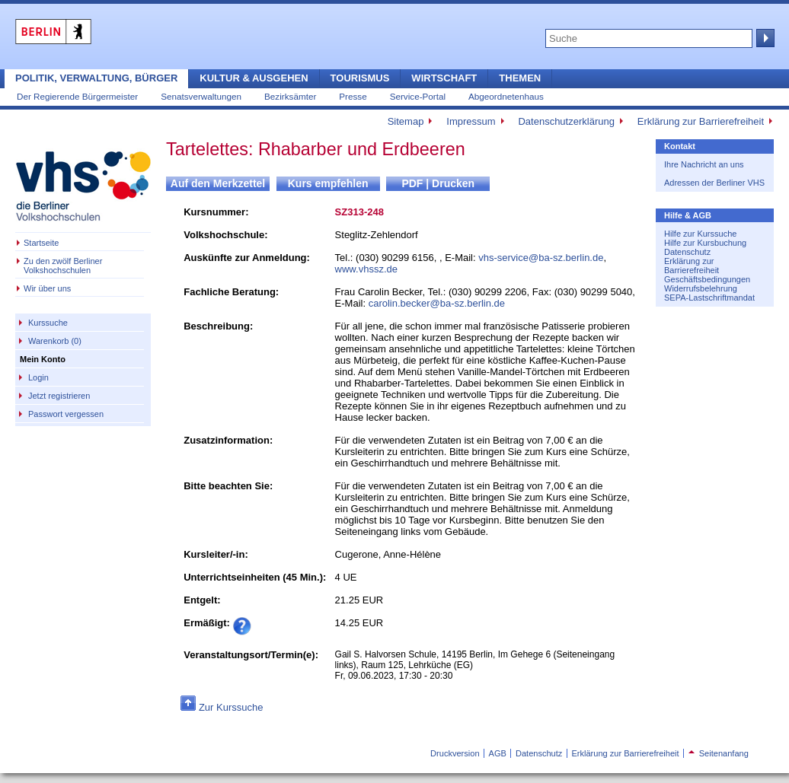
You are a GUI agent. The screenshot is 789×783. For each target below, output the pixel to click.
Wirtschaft (444, 78)
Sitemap (406, 121)
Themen (520, 78)
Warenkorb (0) (54, 340)
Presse (352, 96)
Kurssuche (48, 322)
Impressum (470, 121)
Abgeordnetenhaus (506, 96)
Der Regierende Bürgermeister (77, 96)
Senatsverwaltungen (201, 96)
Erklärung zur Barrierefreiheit (700, 121)
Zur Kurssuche (231, 707)
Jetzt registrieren (59, 395)
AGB (497, 753)
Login (38, 377)
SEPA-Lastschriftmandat (709, 297)
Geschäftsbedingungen (707, 279)
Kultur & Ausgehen (254, 78)
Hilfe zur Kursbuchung (705, 242)
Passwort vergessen (66, 414)
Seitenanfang (718, 753)
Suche (763, 38)
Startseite (41, 242)
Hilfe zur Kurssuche (700, 233)
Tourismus (360, 78)
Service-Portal (418, 96)
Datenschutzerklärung (566, 121)
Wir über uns (47, 288)
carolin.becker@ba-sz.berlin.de (437, 303)
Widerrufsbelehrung (700, 288)
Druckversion (454, 753)
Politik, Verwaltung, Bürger (96, 78)
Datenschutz (687, 251)
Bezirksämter (290, 96)
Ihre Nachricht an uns (704, 164)
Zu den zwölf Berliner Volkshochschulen (63, 265)
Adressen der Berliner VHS (714, 182)
